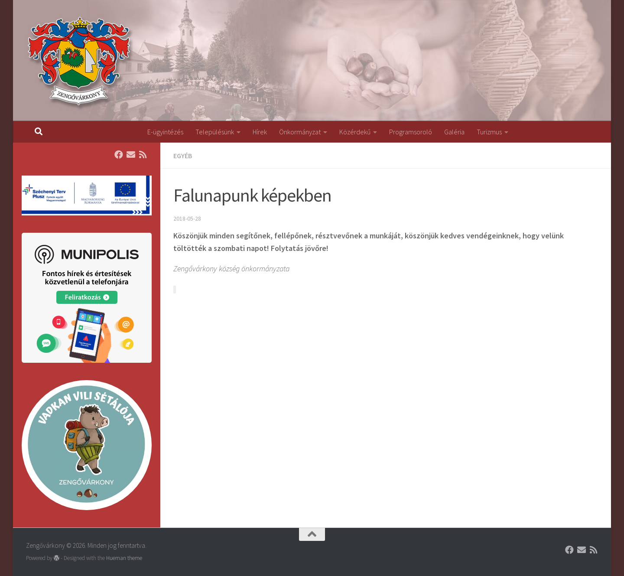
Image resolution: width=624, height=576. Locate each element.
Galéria (454, 131)
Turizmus (489, 131)
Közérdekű (354, 131)
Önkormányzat (300, 131)
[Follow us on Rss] (143, 154)
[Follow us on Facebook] (118, 154)
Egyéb (182, 155)
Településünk (214, 131)
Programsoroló (410, 131)
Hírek (260, 131)
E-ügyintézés (165, 131)
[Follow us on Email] (131, 154)
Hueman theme (124, 558)
